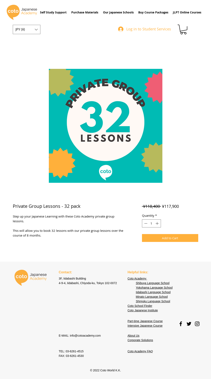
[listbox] (26, 29)
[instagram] (197, 324)
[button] (53, 12)
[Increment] (157, 223)
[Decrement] (145, 223)
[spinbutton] (151, 223)
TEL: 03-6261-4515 (71, 351)
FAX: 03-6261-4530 (71, 355)
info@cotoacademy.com (85, 335)
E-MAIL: (64, 335)
